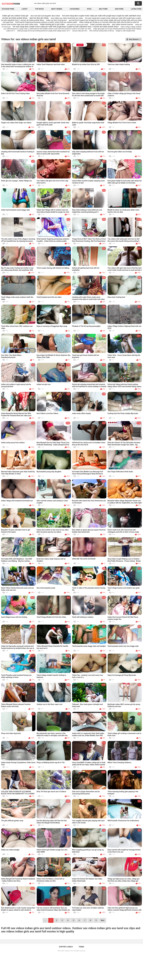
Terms (81, 947)
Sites (89, 9)
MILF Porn (103, 9)
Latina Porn (136, 9)
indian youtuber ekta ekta (100, 24)
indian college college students (131, 27)
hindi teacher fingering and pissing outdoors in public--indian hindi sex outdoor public (46, 22)
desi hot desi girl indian (39, 18)
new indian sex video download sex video (67, 18)
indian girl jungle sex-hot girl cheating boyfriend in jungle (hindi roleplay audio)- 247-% (43, 31)
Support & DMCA (66, 947)
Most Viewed (56, 9)
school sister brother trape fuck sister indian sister (19, 24)
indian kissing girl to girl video (52, 24)
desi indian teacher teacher (122, 24)
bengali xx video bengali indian (125, 31)
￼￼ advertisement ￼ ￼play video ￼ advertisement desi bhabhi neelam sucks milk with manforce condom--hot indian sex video (47, 29)
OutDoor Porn (69, 951)
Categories (74, 9)
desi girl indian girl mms (79, 31)
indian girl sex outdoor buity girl (15, 16)
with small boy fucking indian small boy (101, 31)
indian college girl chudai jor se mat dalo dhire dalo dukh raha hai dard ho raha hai (109, 22)
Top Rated (39, 9)
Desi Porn (119, 9)
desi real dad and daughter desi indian (45, 16)
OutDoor (11, 3)
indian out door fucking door (56, 20)
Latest (25, 9)
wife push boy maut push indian (77, 24)
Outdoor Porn (8, 9)
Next (102, 920)
